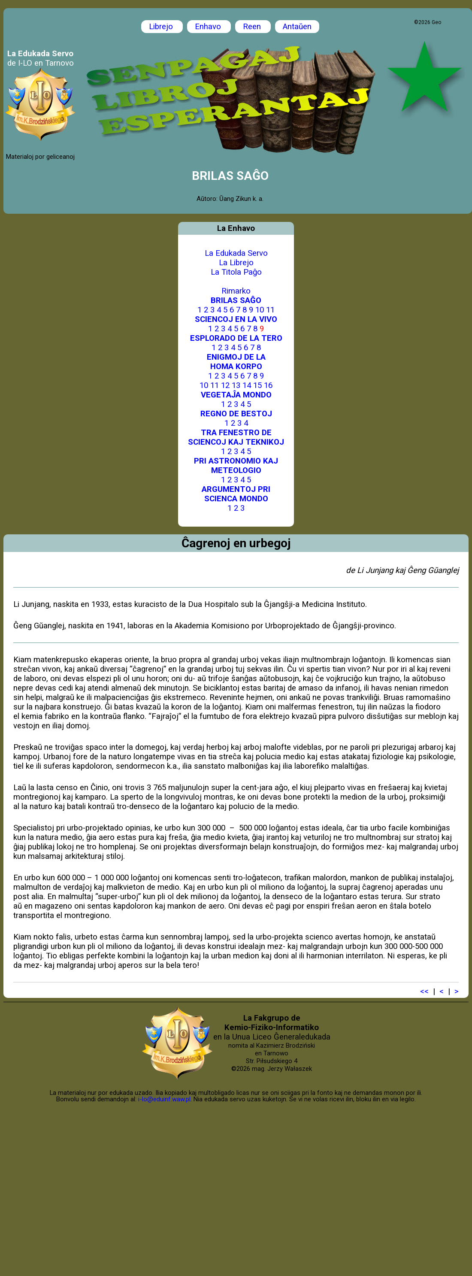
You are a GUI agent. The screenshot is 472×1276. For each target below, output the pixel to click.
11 (270, 310)
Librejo (162, 26)
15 (257, 385)
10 (259, 310)
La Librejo (236, 262)
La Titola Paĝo (236, 272)
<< (424, 991)
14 (246, 385)
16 (268, 385)
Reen (253, 26)
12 (225, 385)
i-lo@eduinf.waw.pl (164, 1099)
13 (236, 385)
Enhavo (209, 26)
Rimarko (236, 291)
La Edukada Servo (236, 253)
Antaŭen (297, 26)
